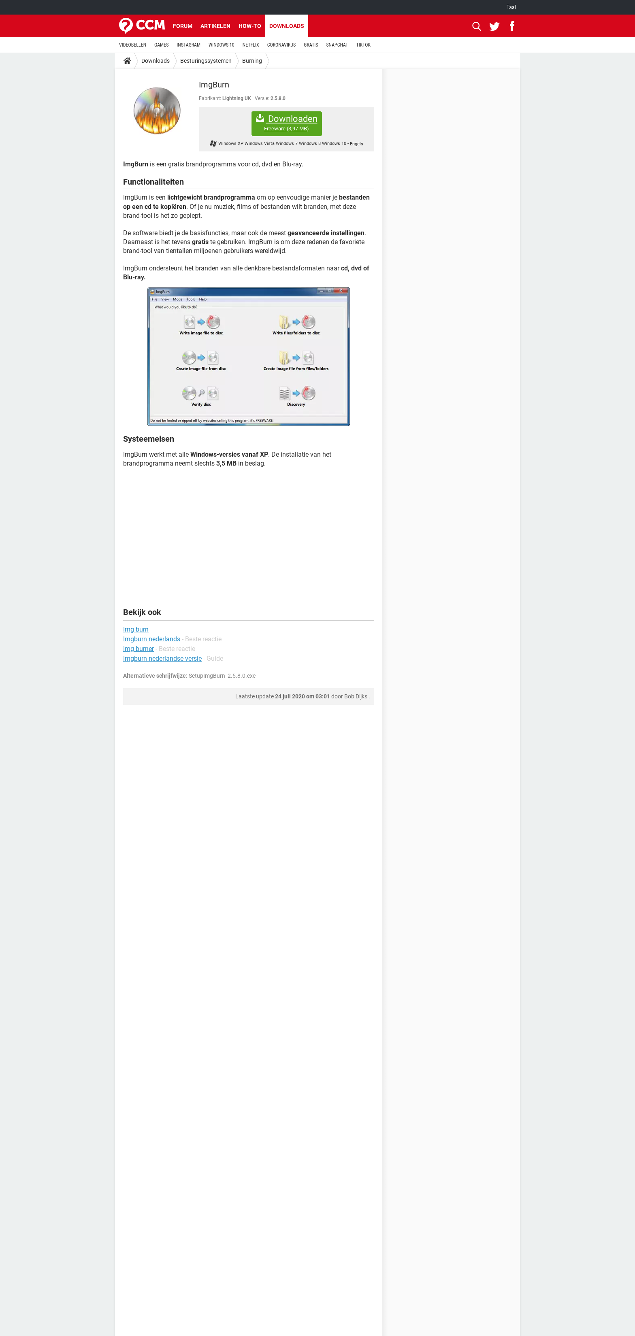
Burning (252, 60)
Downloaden (287, 123)
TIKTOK (363, 45)
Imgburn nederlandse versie (162, 658)
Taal (511, 7)
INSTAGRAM (188, 45)
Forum (182, 26)
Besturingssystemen (206, 60)
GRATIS (311, 45)
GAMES (161, 45)
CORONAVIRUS (281, 45)
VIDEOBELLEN (132, 45)
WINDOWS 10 (221, 45)
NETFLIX (251, 45)
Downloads (286, 26)
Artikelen (215, 26)
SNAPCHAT (337, 45)
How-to (250, 26)
